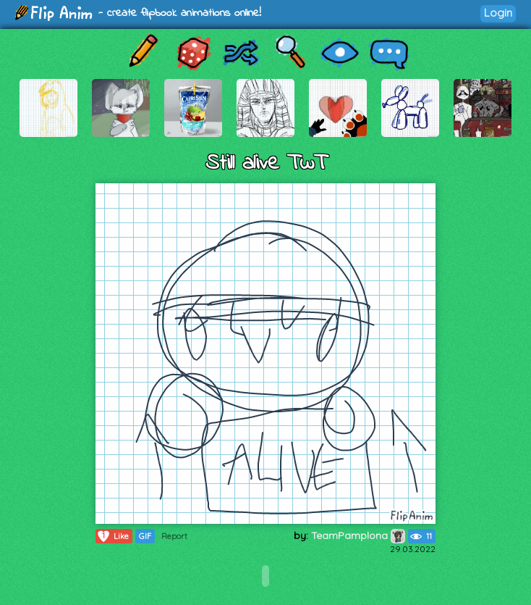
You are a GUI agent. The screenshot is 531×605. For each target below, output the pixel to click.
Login (498, 13)
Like (112, 536)
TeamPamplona (358, 535)
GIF (145, 536)
